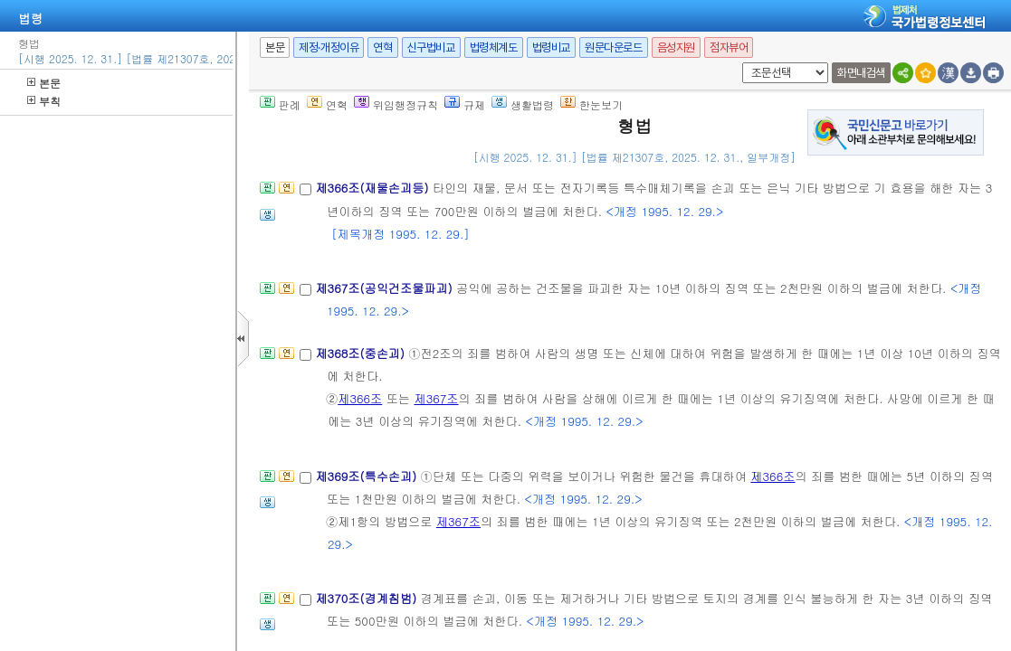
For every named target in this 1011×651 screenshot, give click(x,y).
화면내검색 (861, 73)
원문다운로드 (614, 47)
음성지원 (676, 47)
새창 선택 (739, 62)
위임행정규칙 (396, 104)
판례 (280, 104)
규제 (464, 104)
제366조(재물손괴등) (373, 187)
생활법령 (522, 104)
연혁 (382, 47)
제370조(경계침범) (367, 598)
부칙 (44, 100)
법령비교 (551, 47)
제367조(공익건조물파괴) (385, 288)
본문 (44, 82)
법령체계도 (494, 47)
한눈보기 (591, 104)
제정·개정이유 (328, 47)
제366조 (360, 398)
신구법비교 (431, 47)
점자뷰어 (729, 47)
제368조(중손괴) (361, 353)
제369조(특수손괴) (367, 476)
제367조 (436, 398)
